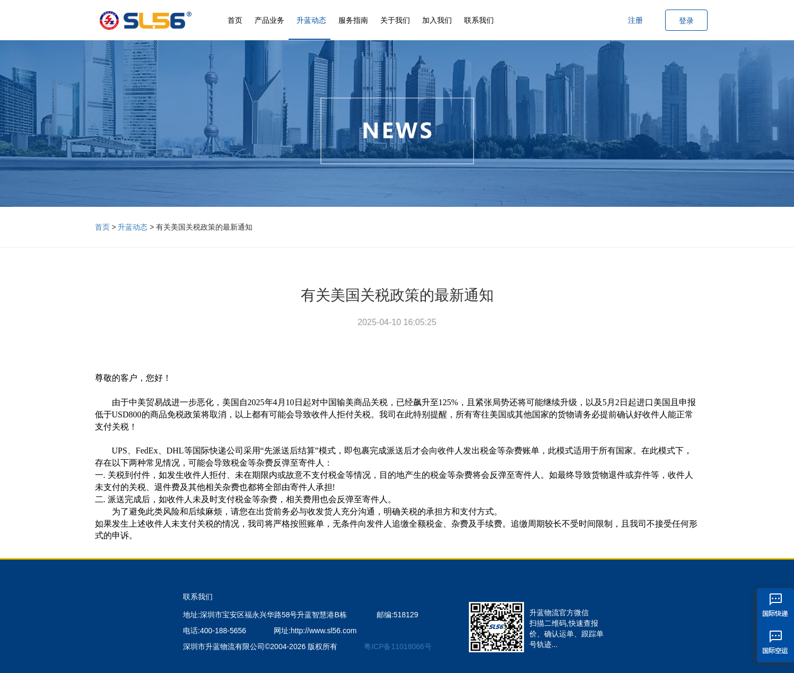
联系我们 (479, 20)
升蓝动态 (311, 20)
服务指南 (353, 20)
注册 (635, 20)
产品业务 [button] (269, 20)
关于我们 (395, 20)
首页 (235, 20)
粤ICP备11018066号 (398, 646)
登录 (686, 20)
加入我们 (437, 20)
